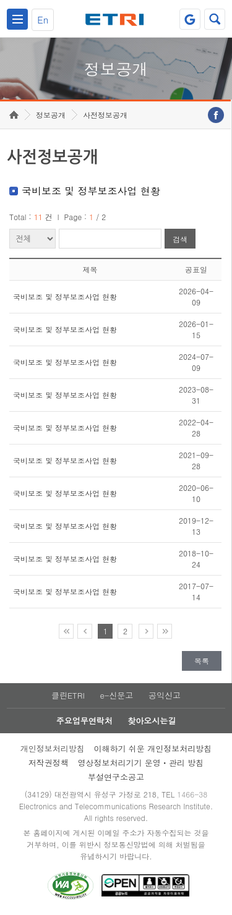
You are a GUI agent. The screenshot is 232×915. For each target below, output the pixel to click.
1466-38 (192, 794)
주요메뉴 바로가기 (0, 0)
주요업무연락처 (84, 720)
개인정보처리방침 (52, 748)
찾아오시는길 (151, 720)
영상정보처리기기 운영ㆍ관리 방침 (141, 762)
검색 (180, 239)
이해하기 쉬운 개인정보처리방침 (153, 748)
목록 (201, 660)
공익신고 (164, 695)
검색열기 (214, 19)
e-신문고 (116, 695)
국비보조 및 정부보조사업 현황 (65, 296)
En (42, 19)
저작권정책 (48, 762)
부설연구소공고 (116, 777)
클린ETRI (68, 695)
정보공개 (51, 114)
